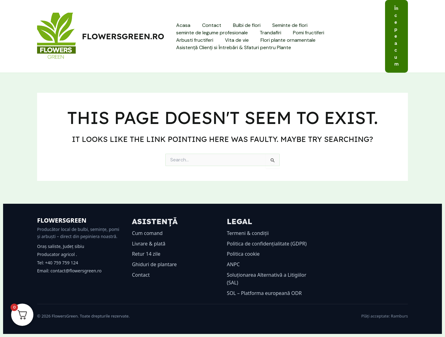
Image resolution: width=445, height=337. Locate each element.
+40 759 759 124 (61, 263)
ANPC (233, 264)
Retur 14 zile (146, 253)
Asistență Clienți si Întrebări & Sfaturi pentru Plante (232, 47)
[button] (396, 36)
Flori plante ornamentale (236, 40)
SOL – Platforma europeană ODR (264, 293)
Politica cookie (243, 253)
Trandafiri (267, 32)
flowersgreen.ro (123, 36)
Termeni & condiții (248, 233)
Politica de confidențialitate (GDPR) (267, 243)
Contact (208, 25)
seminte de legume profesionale (211, 32)
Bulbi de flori (242, 25)
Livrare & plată (149, 243)
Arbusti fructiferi (348, 32)
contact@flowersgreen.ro (75, 271)
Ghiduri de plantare (154, 264)
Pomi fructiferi (304, 32)
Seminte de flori (283, 25)
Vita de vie (187, 40)
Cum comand (147, 233)
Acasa (182, 25)
